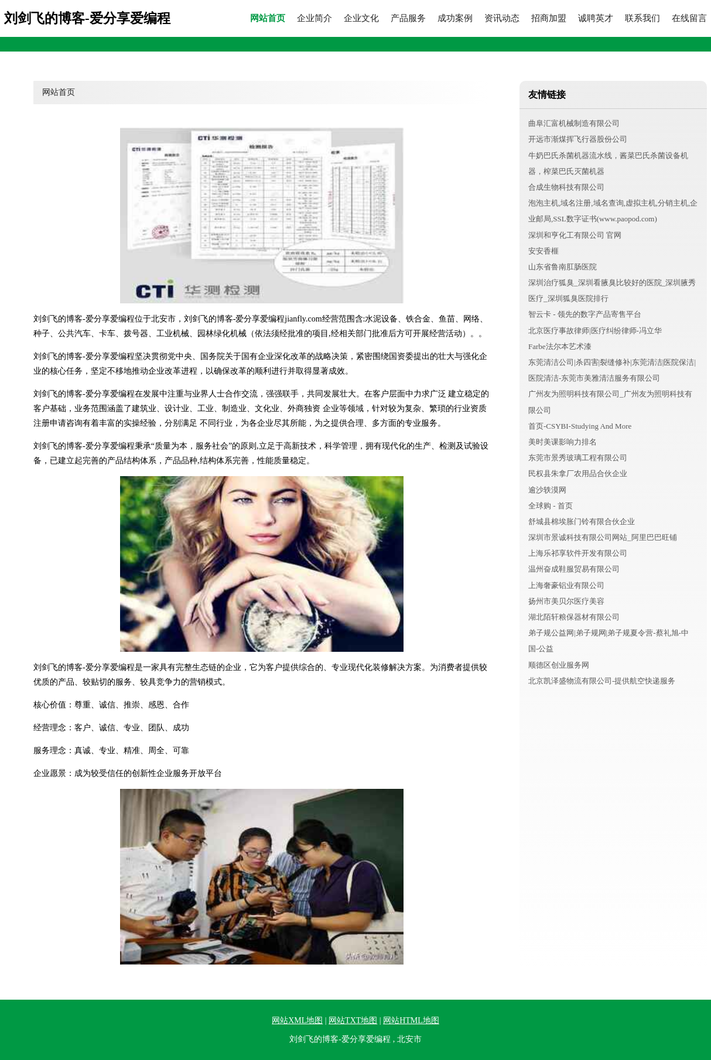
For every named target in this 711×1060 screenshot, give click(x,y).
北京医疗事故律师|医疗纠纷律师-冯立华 (595, 330)
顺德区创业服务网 (558, 665)
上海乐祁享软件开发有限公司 (577, 553)
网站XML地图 (297, 1020)
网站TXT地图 (353, 1020)
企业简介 (314, 18)
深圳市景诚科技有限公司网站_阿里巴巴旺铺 (602, 537)
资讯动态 (501, 18)
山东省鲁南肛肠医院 (562, 266)
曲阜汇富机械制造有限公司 (574, 123)
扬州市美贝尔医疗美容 (566, 601)
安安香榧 (543, 251)
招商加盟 (548, 18)
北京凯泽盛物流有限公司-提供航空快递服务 (601, 680)
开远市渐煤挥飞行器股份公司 (577, 139)
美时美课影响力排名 (562, 441)
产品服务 (408, 18)
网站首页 (267, 18)
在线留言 (689, 18)
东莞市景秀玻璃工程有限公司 (577, 457)
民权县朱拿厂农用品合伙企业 (577, 473)
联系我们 (642, 18)
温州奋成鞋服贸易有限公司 (574, 569)
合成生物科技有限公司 (566, 187)
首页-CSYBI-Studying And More (579, 426)
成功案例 (455, 18)
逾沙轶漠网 (547, 489)
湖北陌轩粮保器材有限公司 (574, 617)
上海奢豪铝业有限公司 (566, 585)
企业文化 (361, 18)
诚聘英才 (595, 18)
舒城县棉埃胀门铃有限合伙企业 (581, 521)
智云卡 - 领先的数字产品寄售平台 (584, 314)
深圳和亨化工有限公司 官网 (574, 235)
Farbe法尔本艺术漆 (560, 346)
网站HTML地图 (411, 1020)
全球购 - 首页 (550, 505)
